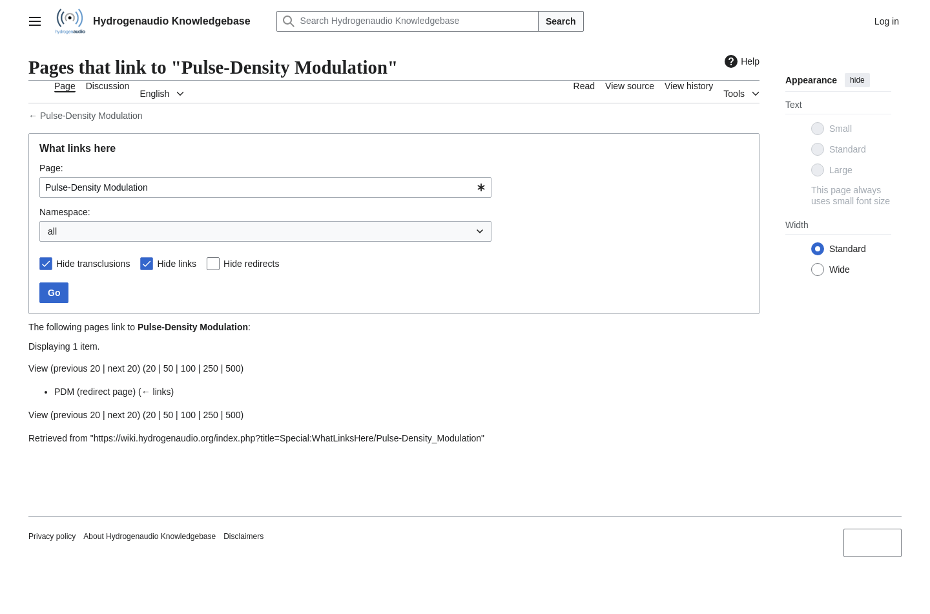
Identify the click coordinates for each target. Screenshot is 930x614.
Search (561, 21)
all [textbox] (52, 231)
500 (232, 368)
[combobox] (265, 187)
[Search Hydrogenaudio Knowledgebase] (407, 21)
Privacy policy (52, 536)
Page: (51, 168)
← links (156, 391)
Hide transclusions (93, 264)
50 (168, 368)
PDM (64, 391)
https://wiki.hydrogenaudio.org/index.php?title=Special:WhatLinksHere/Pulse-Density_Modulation (287, 438)
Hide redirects (251, 264)
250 (210, 368)
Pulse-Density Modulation (91, 116)
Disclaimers (243, 536)
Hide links (176, 264)
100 (188, 368)
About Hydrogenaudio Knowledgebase (149, 536)
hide (857, 80)
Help (740, 61)
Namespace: (64, 212)
